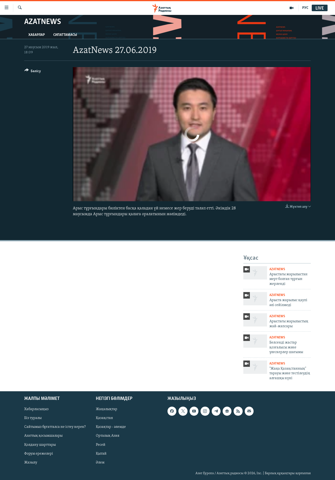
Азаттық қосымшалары (43, 436)
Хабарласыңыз (36, 409)
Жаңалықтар (106, 409)
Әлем (100, 462)
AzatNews (277, 269)
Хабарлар (36, 35)
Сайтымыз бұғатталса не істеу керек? (55, 427)
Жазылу (30, 462)
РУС (305, 8)
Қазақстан (104, 418)
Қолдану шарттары (40, 444)
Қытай (101, 453)
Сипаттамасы (65, 35)
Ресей (100, 444)
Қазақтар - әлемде (111, 427)
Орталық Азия (107, 436)
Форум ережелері (38, 453)
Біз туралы (33, 418)
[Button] (32, 72)
